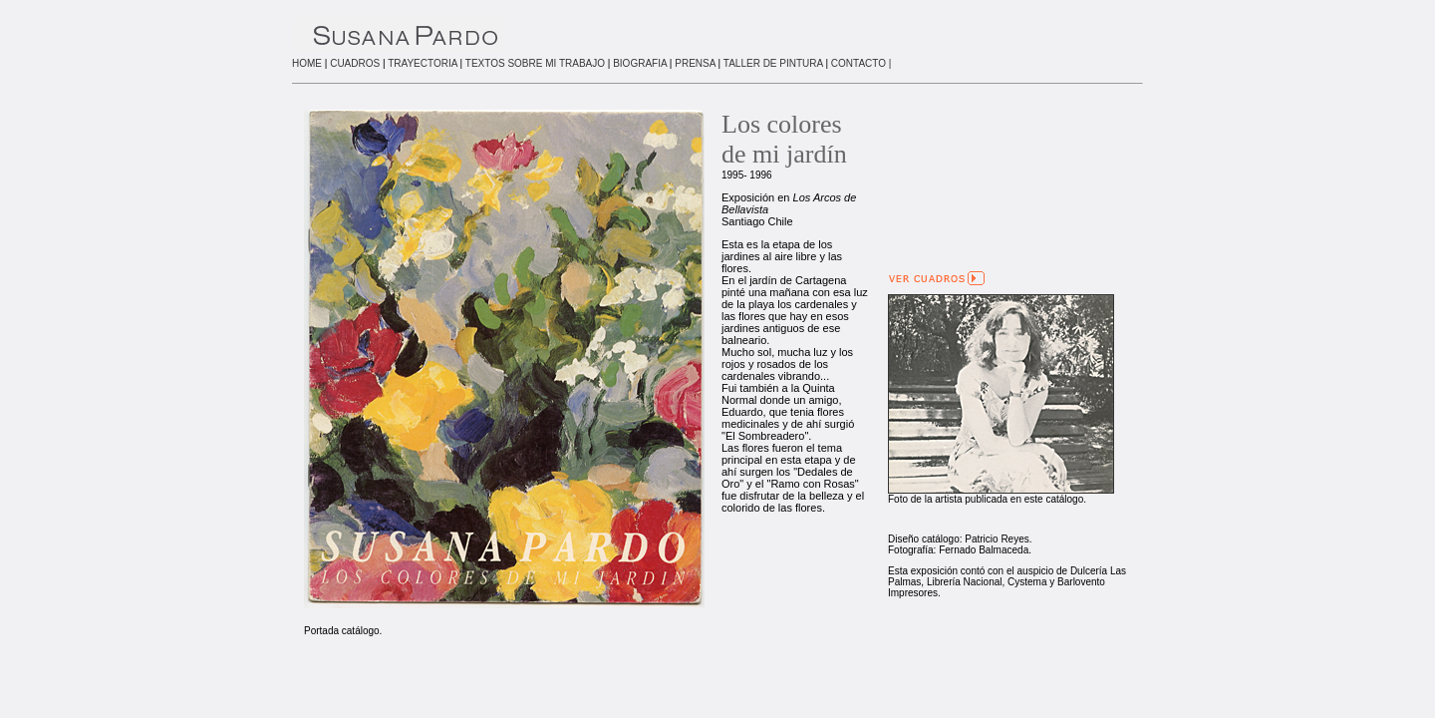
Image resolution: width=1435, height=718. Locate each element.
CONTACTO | (861, 63)
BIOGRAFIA (640, 63)
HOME (307, 63)
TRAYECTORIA (422, 63)
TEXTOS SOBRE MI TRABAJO (535, 63)
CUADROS (355, 63)
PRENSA (695, 63)
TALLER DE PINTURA (773, 63)
